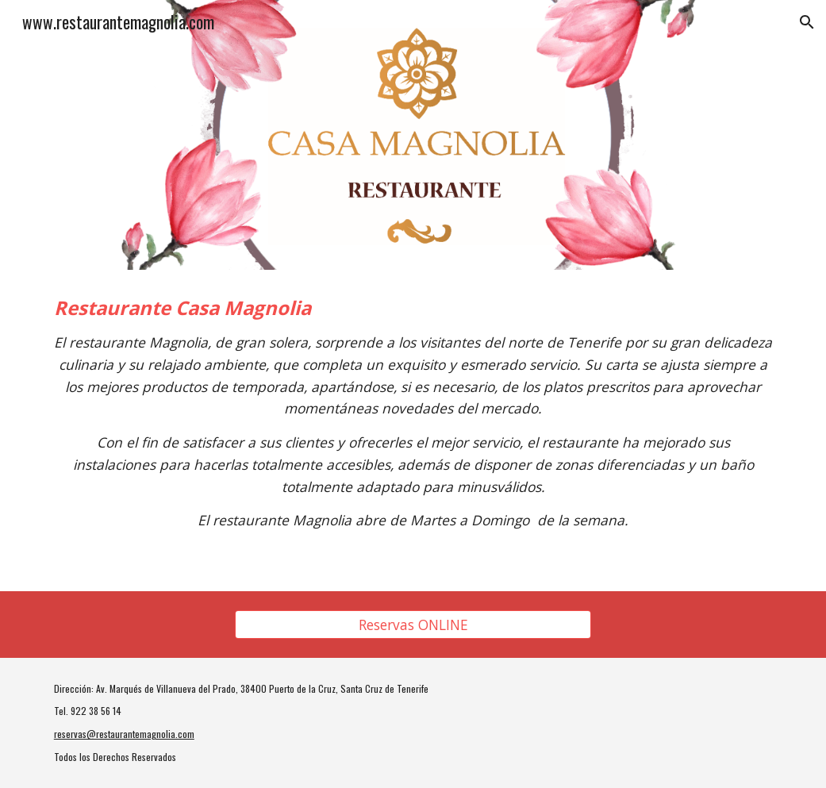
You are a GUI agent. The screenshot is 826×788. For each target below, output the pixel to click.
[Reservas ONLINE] (413, 624)
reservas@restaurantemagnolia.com (124, 733)
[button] (807, 22)
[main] (413, 430)
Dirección (72, 688)
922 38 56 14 (96, 710)
